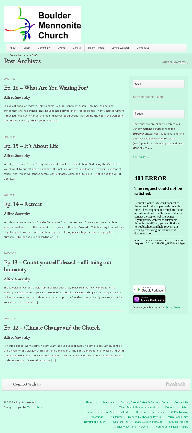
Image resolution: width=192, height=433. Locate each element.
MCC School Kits (178, 417)
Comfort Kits (121, 422)
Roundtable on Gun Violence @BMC (108, 412)
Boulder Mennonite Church (42, 24)
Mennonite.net (36, 407)
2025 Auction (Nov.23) (148, 422)
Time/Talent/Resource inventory (139, 407)
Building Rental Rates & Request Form (144, 402)
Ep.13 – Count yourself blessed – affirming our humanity (58, 265)
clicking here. (173, 307)
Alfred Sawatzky (17, 97)
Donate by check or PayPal (24, 55)
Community (44, 48)
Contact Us (143, 48)
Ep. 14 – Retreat (23, 204)
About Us (91, 402)
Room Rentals (96, 48)
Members (108, 402)
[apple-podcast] (149, 302)
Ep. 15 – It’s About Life (31, 146)
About (13, 48)
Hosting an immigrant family (171, 427)
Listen (27, 48)
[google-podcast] (149, 292)
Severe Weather (120, 48)
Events (61, 48)
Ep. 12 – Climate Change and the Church (52, 327)
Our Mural (116, 417)
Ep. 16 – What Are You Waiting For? (46, 88)
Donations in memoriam (150, 412)
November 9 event (95, 422)
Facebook (175, 384)
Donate (77, 48)
